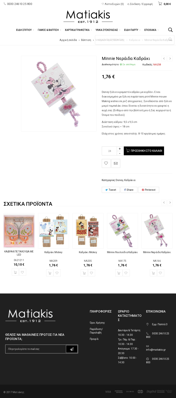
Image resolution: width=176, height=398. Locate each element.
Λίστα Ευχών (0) (113, 4)
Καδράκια (134, 40)
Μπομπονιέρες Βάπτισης (110, 40)
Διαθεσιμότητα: (110, 64)
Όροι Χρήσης (97, 322)
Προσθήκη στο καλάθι (147, 150)
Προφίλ (94, 339)
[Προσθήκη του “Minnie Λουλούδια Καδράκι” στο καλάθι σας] (118, 272)
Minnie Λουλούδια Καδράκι (122, 252)
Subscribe (71, 349)
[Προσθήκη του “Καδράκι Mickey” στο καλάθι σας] (49, 272)
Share (129, 189)
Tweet (110, 189)
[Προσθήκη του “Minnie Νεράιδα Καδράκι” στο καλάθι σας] (153, 272)
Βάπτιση (86, 40)
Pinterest (149, 189)
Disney (119, 180)
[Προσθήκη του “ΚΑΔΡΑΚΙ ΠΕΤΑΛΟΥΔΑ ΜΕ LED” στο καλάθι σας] (15, 272)
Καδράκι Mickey (53, 252)
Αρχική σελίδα (68, 40)
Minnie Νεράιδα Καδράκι (157, 252)
